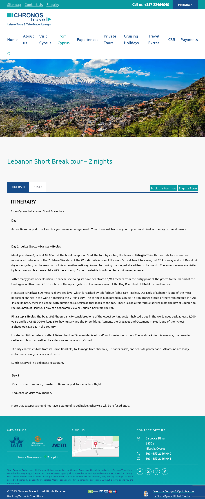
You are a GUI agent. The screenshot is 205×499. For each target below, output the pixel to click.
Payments (189, 39)
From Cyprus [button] (64, 39)
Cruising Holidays (131, 39)
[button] (9, 54)
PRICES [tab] (38, 186)
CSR (171, 39)
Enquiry (52, 4)
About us (28, 39)
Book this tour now (163, 188)
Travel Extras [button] (153, 39)
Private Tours (110, 39)
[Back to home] (29, 19)
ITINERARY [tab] (18, 186)
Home (12, 39)
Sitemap (14, 4)
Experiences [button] (87, 39)
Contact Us (33, 4)
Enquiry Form (188, 188)
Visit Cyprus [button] (45, 39)
